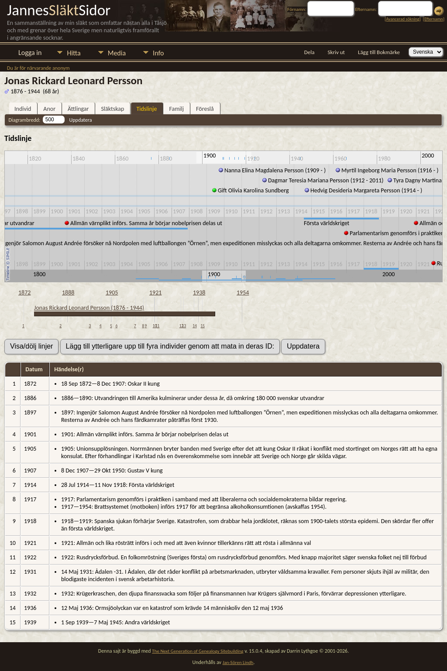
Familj (176, 109)
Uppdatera (80, 120)
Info (158, 53)
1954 (243, 292)
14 (194, 326)
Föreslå (205, 109)
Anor (49, 109)
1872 (24, 292)
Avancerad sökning (402, 19)
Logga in (29, 52)
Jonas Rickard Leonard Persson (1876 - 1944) (89, 308)
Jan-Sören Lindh (238, 662)
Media (117, 53)
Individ (22, 109)
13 (184, 326)
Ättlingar (78, 109)
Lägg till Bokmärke (379, 52)
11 (157, 326)
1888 (68, 292)
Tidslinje (146, 109)
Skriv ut (336, 52)
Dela (309, 52)
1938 (199, 292)
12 (181, 326)
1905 (112, 292)
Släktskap (112, 109)
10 (155, 326)
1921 (155, 292)
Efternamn (433, 19)
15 (203, 326)
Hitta (73, 53)
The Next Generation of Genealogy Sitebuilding (197, 651)
